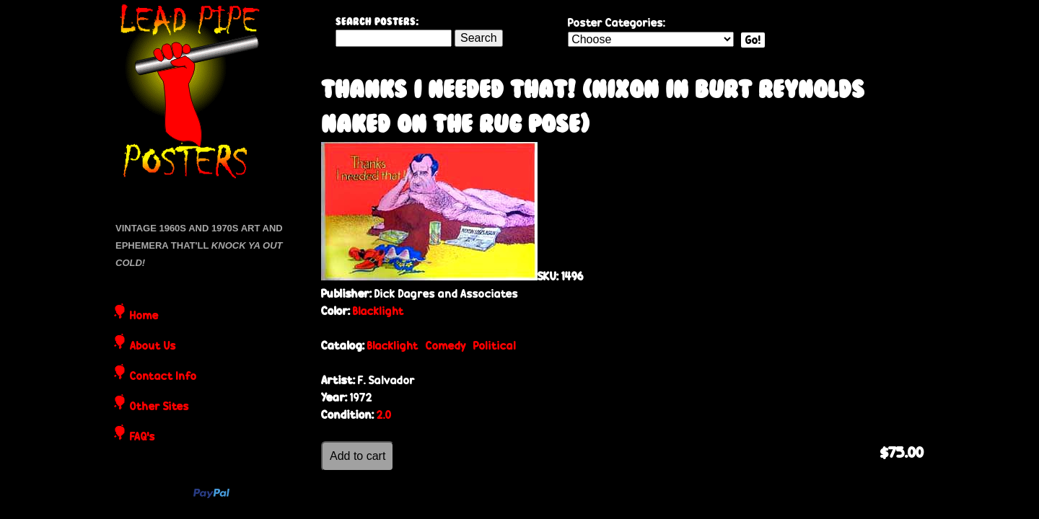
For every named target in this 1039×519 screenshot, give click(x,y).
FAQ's (142, 437)
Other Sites (159, 407)
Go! (752, 40)
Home (144, 316)
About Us (153, 346)
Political (494, 345)
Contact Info (163, 377)
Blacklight (378, 311)
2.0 (384, 414)
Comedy (446, 345)
